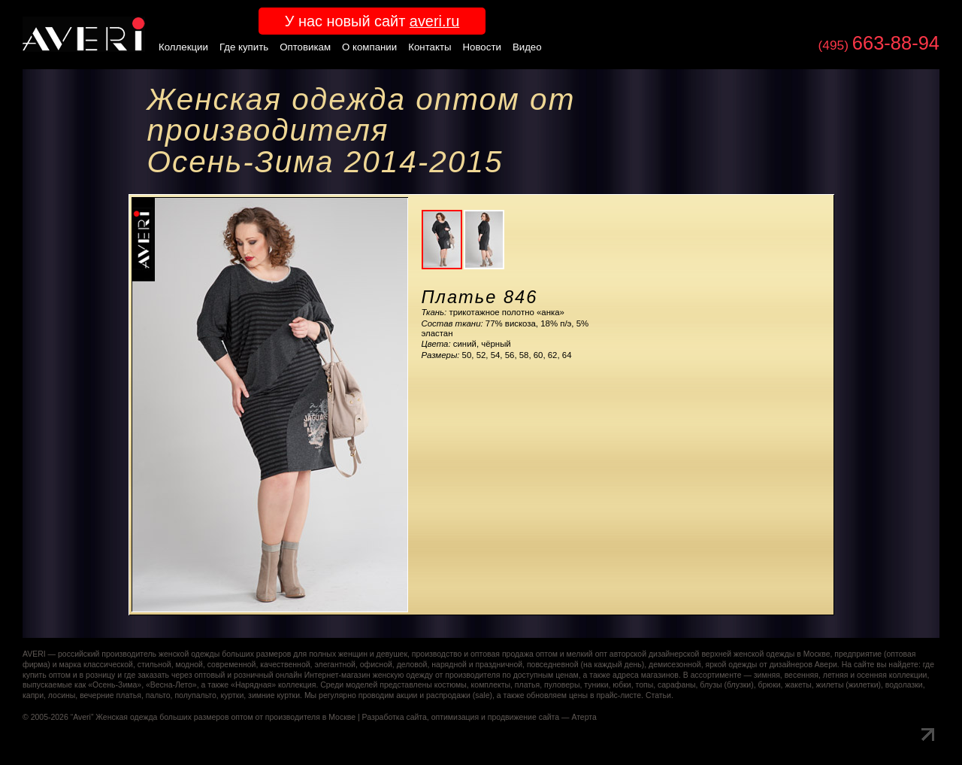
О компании (369, 47)
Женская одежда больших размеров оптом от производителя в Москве (225, 717)
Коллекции (183, 47)
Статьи (658, 695)
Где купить (243, 47)
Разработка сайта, (395, 717)
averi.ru (434, 21)
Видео (527, 47)
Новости (482, 47)
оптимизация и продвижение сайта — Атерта (514, 717)
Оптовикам (305, 47)
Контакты (429, 47)
